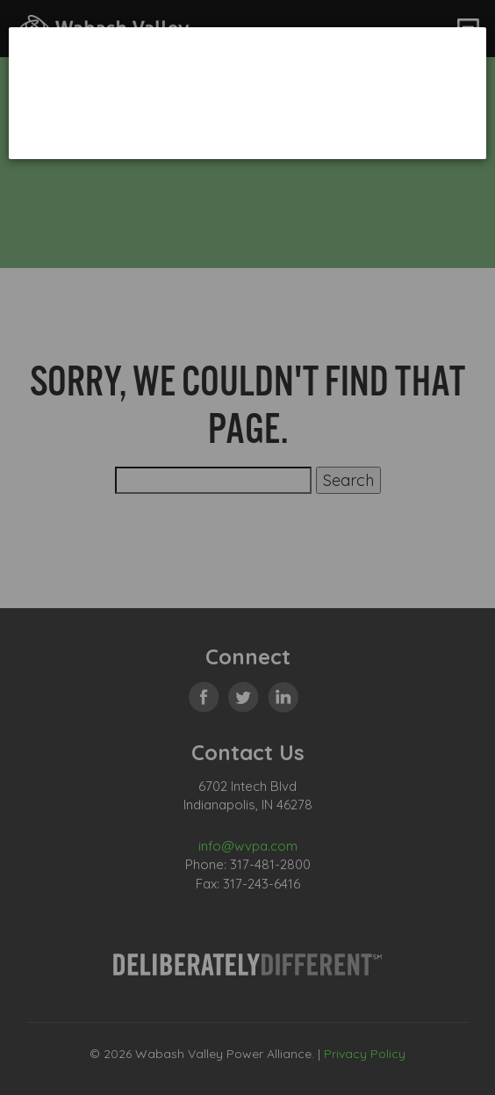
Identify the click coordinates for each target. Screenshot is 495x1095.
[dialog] (247, 92)
